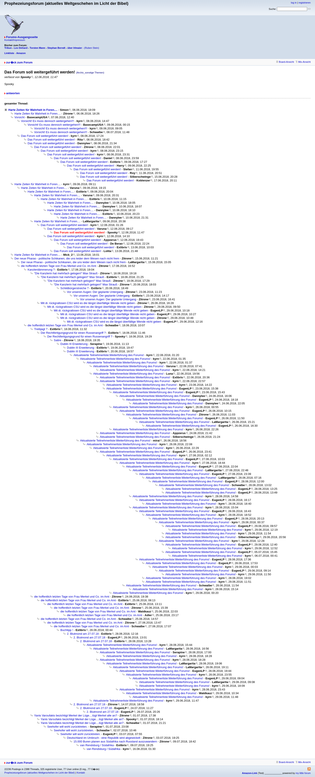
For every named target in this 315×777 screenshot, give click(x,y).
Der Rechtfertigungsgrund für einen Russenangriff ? (73, 332)
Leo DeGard (20, 48)
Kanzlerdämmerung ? (41, 269)
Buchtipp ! (66, 630)
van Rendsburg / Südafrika (97, 745)
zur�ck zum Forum (19, 62)
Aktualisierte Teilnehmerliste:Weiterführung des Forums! (109, 355)
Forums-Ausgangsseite (22, 37)
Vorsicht (19, 117)
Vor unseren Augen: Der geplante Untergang (95, 292)
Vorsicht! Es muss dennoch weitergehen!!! (47, 121)
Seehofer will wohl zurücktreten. (67, 726)
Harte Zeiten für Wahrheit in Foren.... (32, 109)
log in (294, 2)
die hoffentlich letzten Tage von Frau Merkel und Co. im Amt (58, 266)
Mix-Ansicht (303, 62)
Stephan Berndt (56, 48)
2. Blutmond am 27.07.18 (83, 633)
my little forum (303, 773)
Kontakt (81, 772)
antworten (13, 93)
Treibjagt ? (40, 329)
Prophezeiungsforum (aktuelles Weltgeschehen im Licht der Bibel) (39, 772)
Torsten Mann (37, 48)
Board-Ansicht (285, 62)
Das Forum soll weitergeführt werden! (44, 135)
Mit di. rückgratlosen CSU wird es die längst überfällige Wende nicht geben (88, 303)
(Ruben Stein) (91, 48)
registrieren (305, 2)
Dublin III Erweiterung (74, 344)
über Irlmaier (74, 48)
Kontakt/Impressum (14, 40)
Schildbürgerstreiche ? (74, 288)
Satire (57, 340)
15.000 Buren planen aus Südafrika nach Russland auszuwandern (115, 741)
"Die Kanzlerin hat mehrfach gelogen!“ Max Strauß (66, 273)
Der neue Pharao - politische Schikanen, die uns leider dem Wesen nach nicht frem (66, 258)
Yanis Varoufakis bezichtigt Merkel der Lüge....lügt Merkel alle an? (75, 715)
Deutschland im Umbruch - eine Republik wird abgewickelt (103, 737)
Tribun (8, 48)
